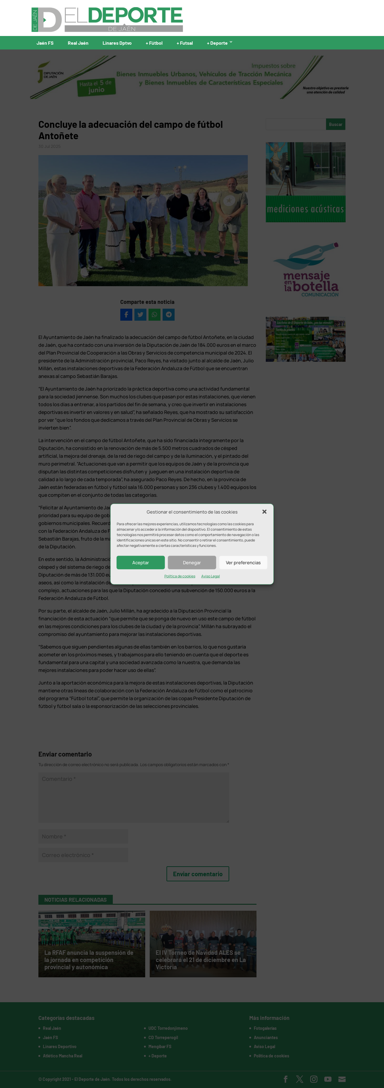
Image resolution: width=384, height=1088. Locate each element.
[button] (265, 512)
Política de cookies (179, 576)
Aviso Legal (210, 576)
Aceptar (140, 562)
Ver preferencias (243, 562)
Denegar (192, 562)
